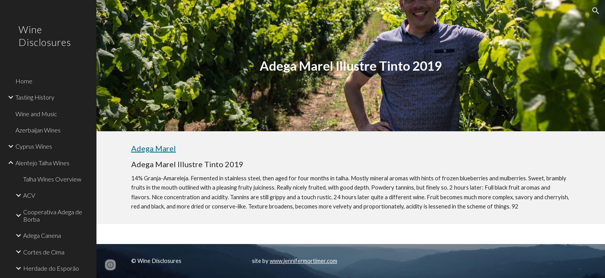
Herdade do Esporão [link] (51, 268)
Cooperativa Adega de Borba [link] (52, 215)
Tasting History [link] (34, 97)
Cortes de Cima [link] (43, 252)
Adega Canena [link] (42, 235)
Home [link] (23, 81)
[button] (595, 11)
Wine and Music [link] (36, 113)
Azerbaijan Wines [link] (38, 130)
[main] (350, 66)
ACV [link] (29, 195)
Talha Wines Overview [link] (52, 179)
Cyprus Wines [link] (33, 146)
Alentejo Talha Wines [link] (42, 162)
